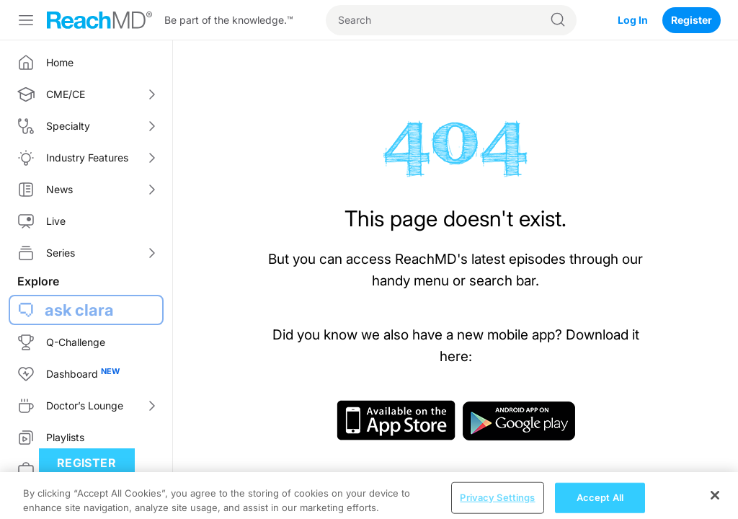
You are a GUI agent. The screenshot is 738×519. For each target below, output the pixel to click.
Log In (633, 20)
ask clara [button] (79, 310)
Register (691, 20)
